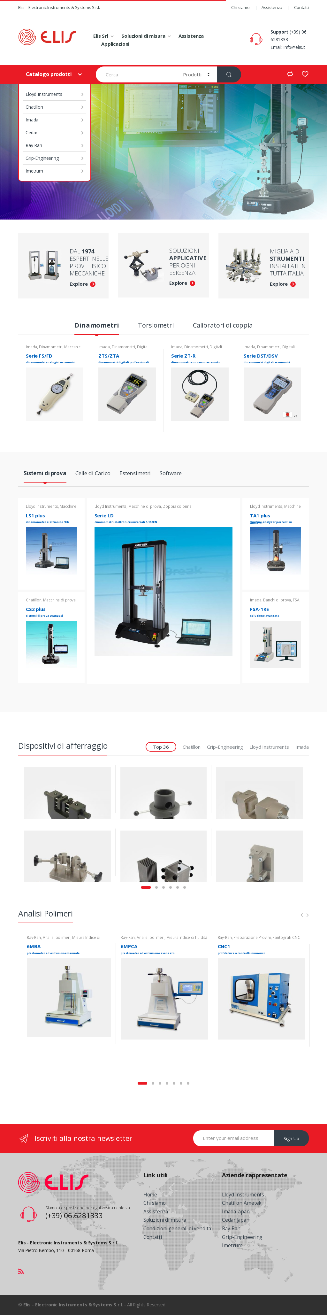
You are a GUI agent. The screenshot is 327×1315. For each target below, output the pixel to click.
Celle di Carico (92, 473)
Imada (32, 120)
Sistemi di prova (45, 473)
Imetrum (34, 171)
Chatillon (34, 107)
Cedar (31, 132)
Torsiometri (155, 325)
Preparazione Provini (251, 937)
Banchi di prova (277, 600)
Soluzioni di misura (143, 36)
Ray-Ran (34, 937)
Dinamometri (96, 325)
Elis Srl (100, 36)
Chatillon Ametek (242, 1203)
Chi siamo (240, 7)
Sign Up (291, 1138)
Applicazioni (115, 44)
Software (171, 473)
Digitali (143, 347)
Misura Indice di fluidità (187, 937)
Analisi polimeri (57, 937)
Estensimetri (135, 473)
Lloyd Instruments (44, 94)
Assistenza (272, 7)
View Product (105, 794)
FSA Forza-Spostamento (274, 602)
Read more (77, 428)
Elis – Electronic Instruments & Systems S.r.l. (59, 7)
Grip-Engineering (42, 158)
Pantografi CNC (286, 937)
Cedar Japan (235, 1220)
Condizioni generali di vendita (177, 1228)
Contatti (301, 7)
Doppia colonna (177, 506)
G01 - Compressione (85, 834)
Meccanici (72, 347)
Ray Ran (34, 145)
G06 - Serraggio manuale (85, 771)
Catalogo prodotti (49, 74)
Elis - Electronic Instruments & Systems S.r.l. (73, 1305)
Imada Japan (235, 1211)
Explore (78, 284)
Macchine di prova (59, 600)
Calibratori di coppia (223, 325)
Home (150, 1194)
